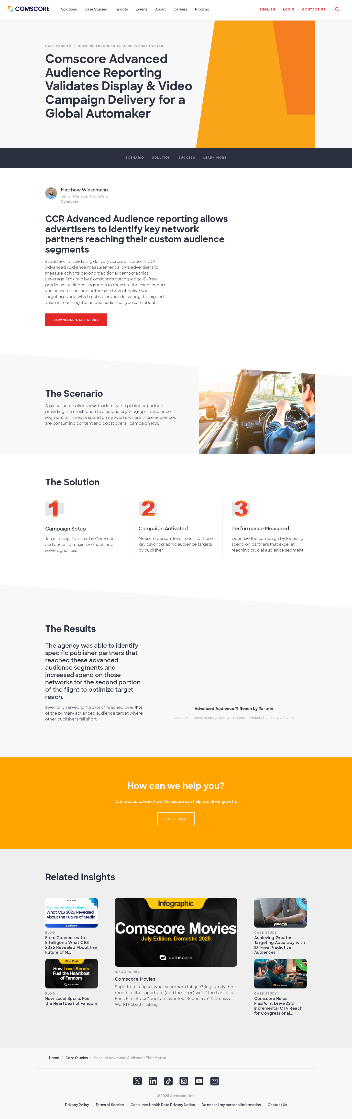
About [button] (160, 9)
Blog (50, 932)
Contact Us (277, 1104)
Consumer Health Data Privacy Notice (163, 1104)
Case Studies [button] (96, 9)
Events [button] (141, 9)
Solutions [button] (69, 9)
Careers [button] (180, 9)
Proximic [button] (202, 9)
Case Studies (77, 1057)
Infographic (127, 972)
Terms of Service (110, 1104)
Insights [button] (121, 9)
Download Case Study (76, 320)
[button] (267, 12)
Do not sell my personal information (231, 1104)
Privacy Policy (77, 1104)
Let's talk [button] (176, 819)
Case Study (265, 932)
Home (54, 1057)
